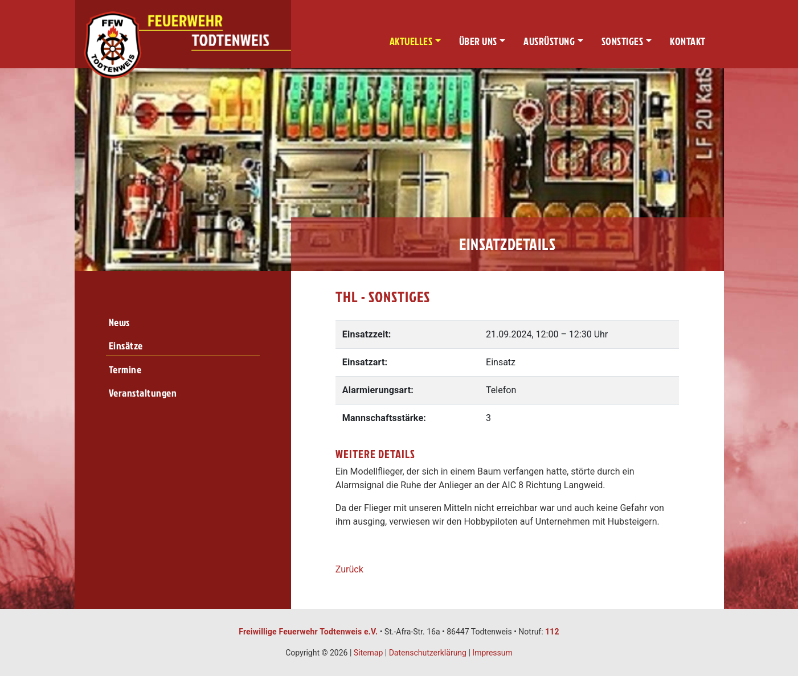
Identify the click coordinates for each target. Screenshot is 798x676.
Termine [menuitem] (125, 369)
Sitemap (368, 652)
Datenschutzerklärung (427, 652)
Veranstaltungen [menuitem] (143, 393)
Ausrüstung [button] (549, 41)
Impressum (492, 652)
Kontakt (688, 41)
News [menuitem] (119, 322)
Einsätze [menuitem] (126, 346)
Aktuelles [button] (411, 41)
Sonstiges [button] (622, 41)
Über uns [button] (478, 41)
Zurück (349, 569)
